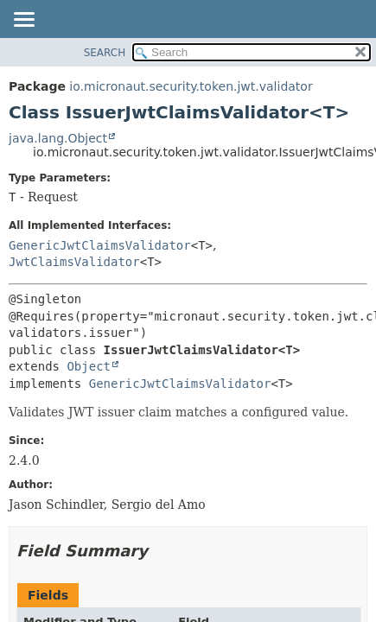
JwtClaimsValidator (74, 262)
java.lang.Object (58, 138)
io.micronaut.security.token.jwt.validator (190, 86)
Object (89, 366)
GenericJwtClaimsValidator (100, 245)
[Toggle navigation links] (23, 21)
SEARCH (105, 53)
